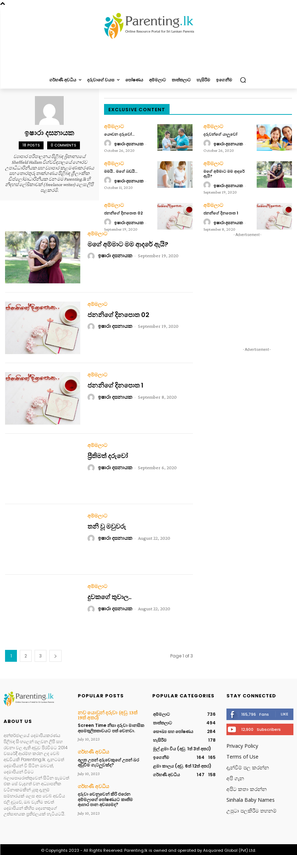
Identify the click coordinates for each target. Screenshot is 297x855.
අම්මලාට (112, 126)
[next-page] (55, 654)
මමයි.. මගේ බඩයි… (121, 170)
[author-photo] (108, 143)
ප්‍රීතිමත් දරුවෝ (107, 454)
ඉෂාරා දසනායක (129, 143)
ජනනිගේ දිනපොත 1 (220, 211)
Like (284, 712)
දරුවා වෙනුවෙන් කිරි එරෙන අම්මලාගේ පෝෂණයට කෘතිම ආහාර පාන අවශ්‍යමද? (105, 795)
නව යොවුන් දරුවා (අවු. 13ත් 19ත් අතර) (107, 713)
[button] (243, 80)
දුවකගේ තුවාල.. (109, 595)
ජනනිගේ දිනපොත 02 (123, 211)
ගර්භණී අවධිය (91, 749)
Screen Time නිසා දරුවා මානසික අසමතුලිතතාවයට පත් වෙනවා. (111, 724)
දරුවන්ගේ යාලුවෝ (220, 133)
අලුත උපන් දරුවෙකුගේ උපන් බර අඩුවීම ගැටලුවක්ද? (108, 758)
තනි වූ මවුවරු (106, 524)
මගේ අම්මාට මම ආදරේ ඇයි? (224, 172)
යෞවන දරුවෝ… (119, 133)
